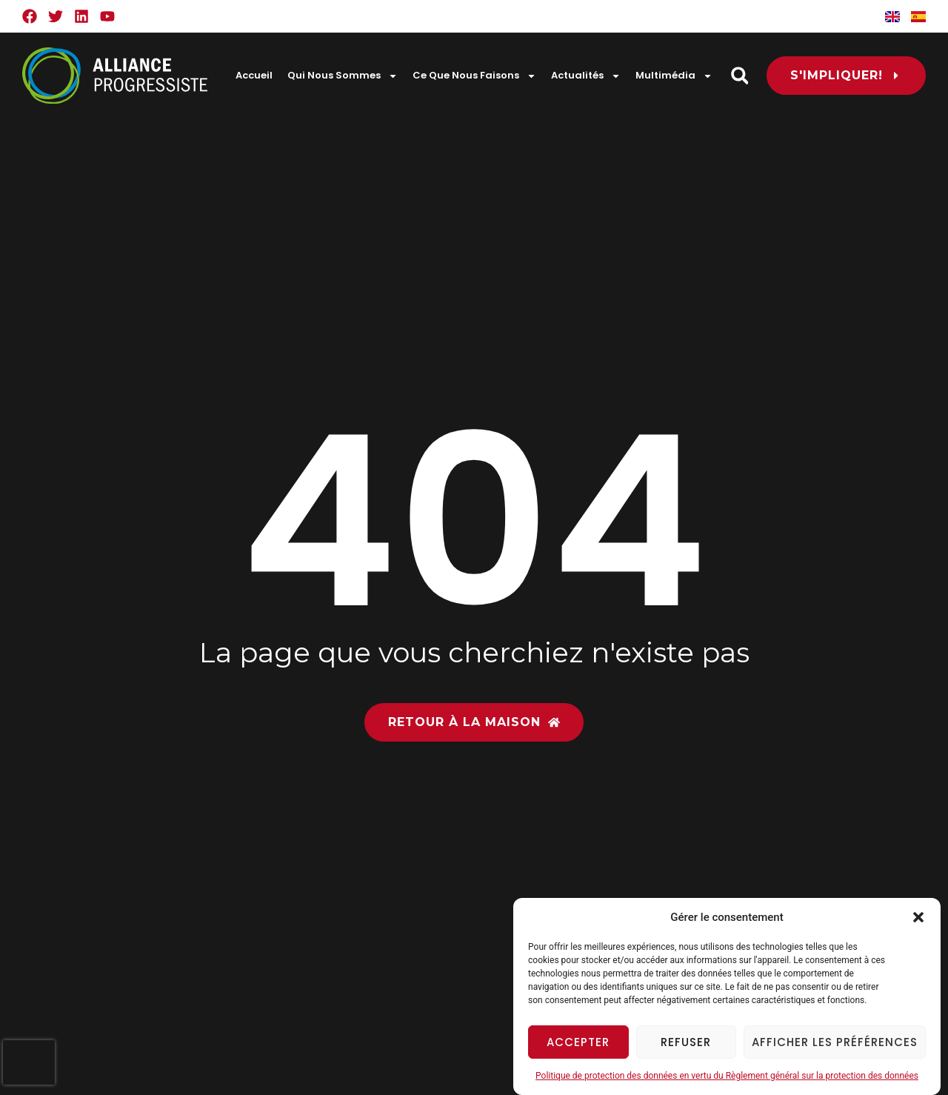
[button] (918, 917)
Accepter (578, 1042)
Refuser (686, 1042)
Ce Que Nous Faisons (474, 76)
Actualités (586, 76)
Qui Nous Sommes (342, 76)
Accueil (254, 75)
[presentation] (29, 1062)
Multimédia (673, 76)
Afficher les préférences (835, 1042)
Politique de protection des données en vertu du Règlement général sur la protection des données (726, 1076)
